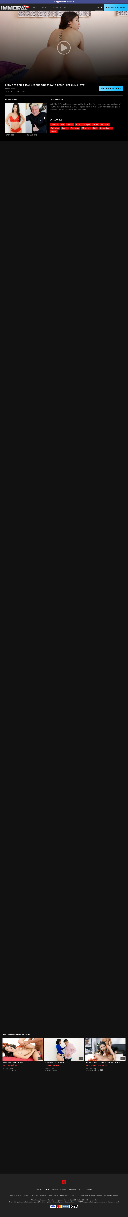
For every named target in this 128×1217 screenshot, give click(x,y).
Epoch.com (20, 1202)
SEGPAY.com (81, 1202)
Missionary (86, 128)
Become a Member (111, 88)
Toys (62, 124)
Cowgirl (65, 128)
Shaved (53, 132)
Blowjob (87, 124)
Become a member (116, 7)
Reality (95, 124)
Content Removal (113, 1202)
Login (99, 7)
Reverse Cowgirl (106, 128)
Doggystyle (75, 128)
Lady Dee (10, 135)
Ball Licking (55, 128)
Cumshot (54, 124)
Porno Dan (32, 135)
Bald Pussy (105, 124)
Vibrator (70, 124)
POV (95, 128)
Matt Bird (104, 1065)
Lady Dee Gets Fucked (13, 1063)
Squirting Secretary (54, 1063)
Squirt (78, 124)
